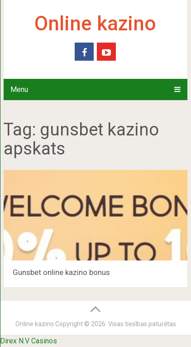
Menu (19, 89)
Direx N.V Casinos (28, 341)
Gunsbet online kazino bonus (61, 272)
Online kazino (95, 23)
